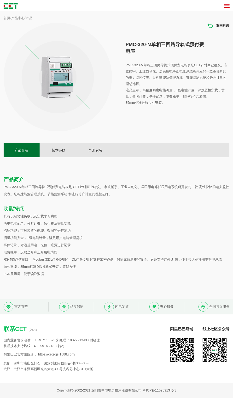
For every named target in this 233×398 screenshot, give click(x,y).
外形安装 (95, 150)
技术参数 (58, 150)
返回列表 (218, 26)
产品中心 (18, 18)
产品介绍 (21, 150)
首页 (7, 18)
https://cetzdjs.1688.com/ (56, 354)
